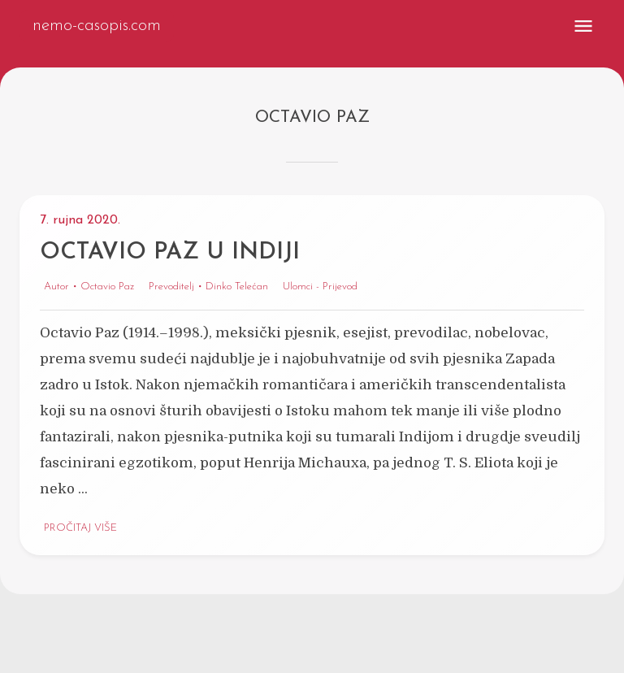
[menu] (583, 26)
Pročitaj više (80, 528)
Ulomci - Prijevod (320, 287)
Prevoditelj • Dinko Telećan (208, 287)
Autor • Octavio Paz (89, 287)
